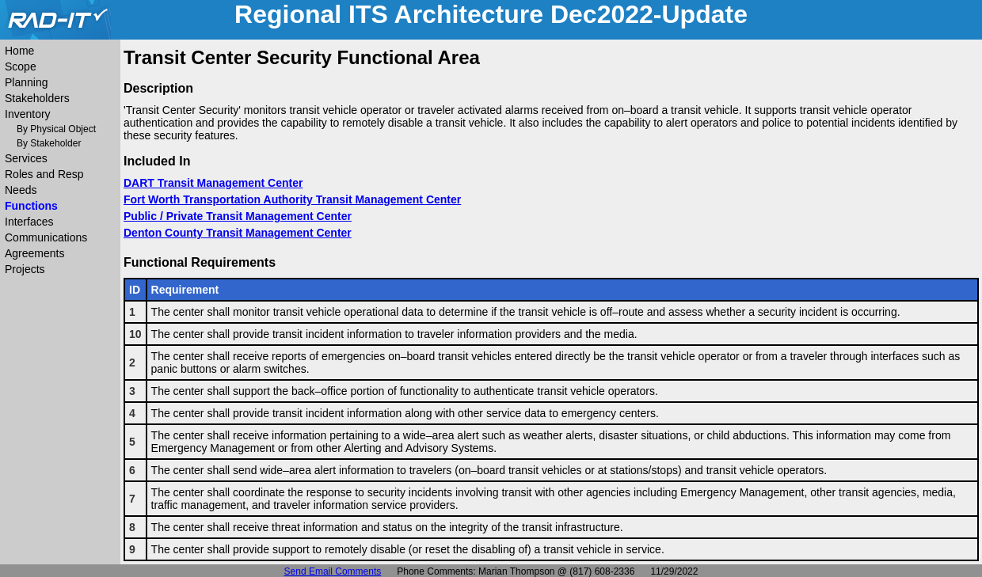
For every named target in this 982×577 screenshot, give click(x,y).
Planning (26, 82)
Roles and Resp (44, 174)
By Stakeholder (49, 143)
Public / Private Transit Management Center (238, 216)
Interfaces (29, 221)
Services (26, 158)
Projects (25, 269)
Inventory (28, 114)
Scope (20, 66)
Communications (46, 237)
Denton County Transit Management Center (238, 232)
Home (19, 50)
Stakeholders (37, 98)
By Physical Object (56, 129)
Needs (20, 190)
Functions (31, 205)
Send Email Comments (333, 571)
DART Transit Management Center (213, 183)
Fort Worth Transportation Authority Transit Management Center (292, 199)
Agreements (34, 253)
